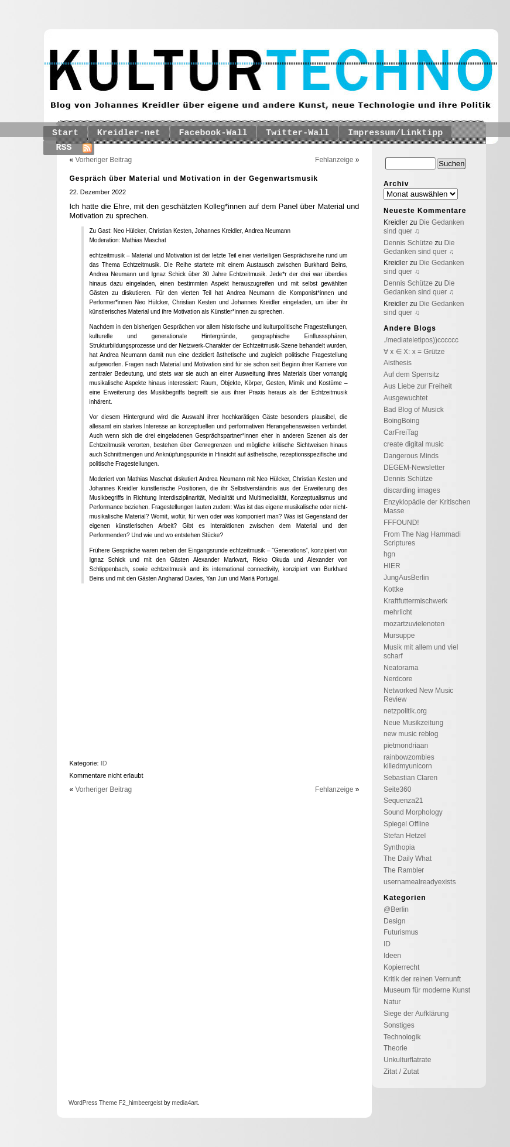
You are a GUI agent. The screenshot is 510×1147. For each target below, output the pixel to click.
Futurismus (401, 932)
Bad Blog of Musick (414, 410)
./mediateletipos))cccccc (421, 340)
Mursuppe (399, 635)
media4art (184, 1103)
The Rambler (404, 870)
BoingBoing (401, 421)
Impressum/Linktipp (395, 133)
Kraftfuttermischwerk (415, 601)
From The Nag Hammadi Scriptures (422, 538)
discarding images (412, 490)
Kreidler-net (128, 133)
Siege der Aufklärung (416, 1013)
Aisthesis (398, 363)
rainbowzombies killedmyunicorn (409, 761)
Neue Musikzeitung (413, 723)
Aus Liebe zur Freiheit (418, 386)
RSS (64, 148)
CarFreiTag (401, 432)
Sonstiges (399, 1025)
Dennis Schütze (408, 243)
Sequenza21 (403, 800)
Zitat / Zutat (401, 1071)
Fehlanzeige (334, 160)
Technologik (402, 1037)
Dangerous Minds (411, 456)
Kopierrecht (401, 967)
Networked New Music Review (418, 694)
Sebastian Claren (410, 778)
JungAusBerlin (406, 578)
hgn (389, 554)
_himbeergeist (143, 1103)
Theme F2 (111, 1103)
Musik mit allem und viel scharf (421, 651)
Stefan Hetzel (405, 836)
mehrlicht (398, 612)
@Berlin (396, 909)
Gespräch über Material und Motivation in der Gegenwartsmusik (194, 178)
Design (394, 921)
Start (65, 133)
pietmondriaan (406, 745)
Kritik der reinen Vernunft (422, 979)
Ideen (392, 956)
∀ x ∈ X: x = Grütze (414, 352)
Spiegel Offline (406, 824)
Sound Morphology (413, 812)
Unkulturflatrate (407, 1060)
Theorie (396, 1048)
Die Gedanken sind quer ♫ (419, 247)
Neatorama (401, 668)
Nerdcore (398, 679)
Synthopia (399, 847)
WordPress (83, 1103)
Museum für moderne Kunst (427, 990)
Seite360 (397, 789)
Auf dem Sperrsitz (411, 374)
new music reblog (411, 734)
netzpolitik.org (405, 711)
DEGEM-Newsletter (414, 467)
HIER (392, 566)
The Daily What (408, 858)
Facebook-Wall (213, 133)
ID (104, 763)
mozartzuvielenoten (414, 624)
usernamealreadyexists (420, 882)
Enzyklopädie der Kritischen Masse (427, 506)
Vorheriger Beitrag (104, 160)
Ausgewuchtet (405, 398)
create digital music (414, 444)
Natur (392, 1002)
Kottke (393, 589)
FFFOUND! (401, 522)
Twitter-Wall (297, 133)
